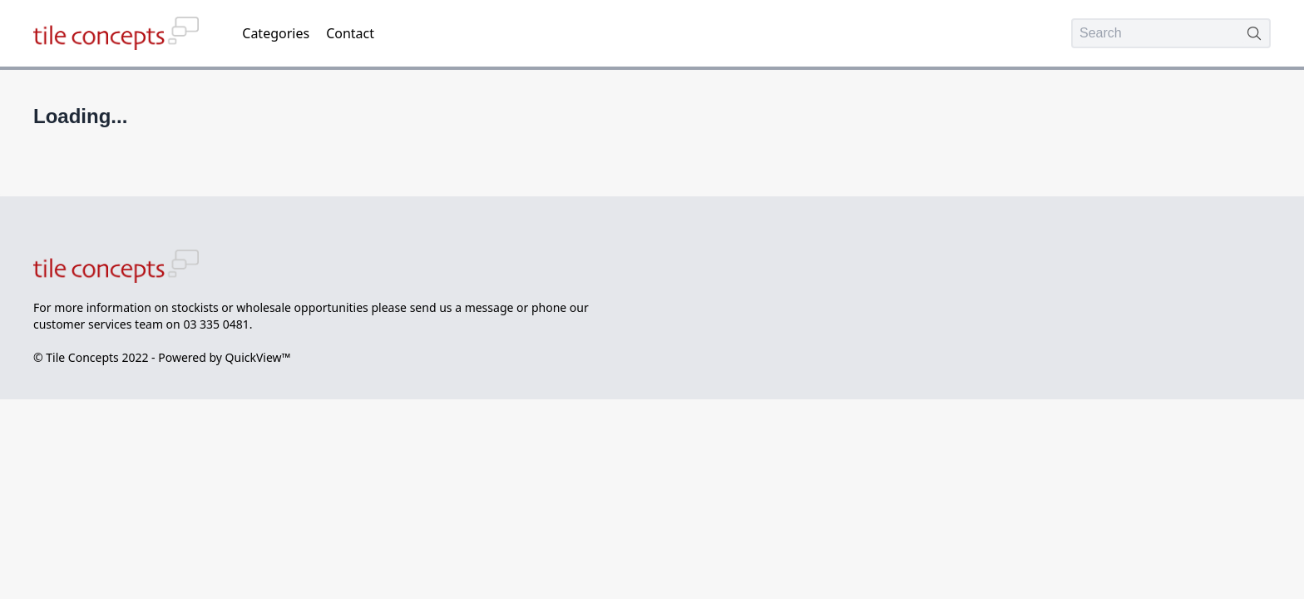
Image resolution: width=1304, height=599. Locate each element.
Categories (275, 33)
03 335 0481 (216, 324)
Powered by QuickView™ (224, 357)
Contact (350, 33)
